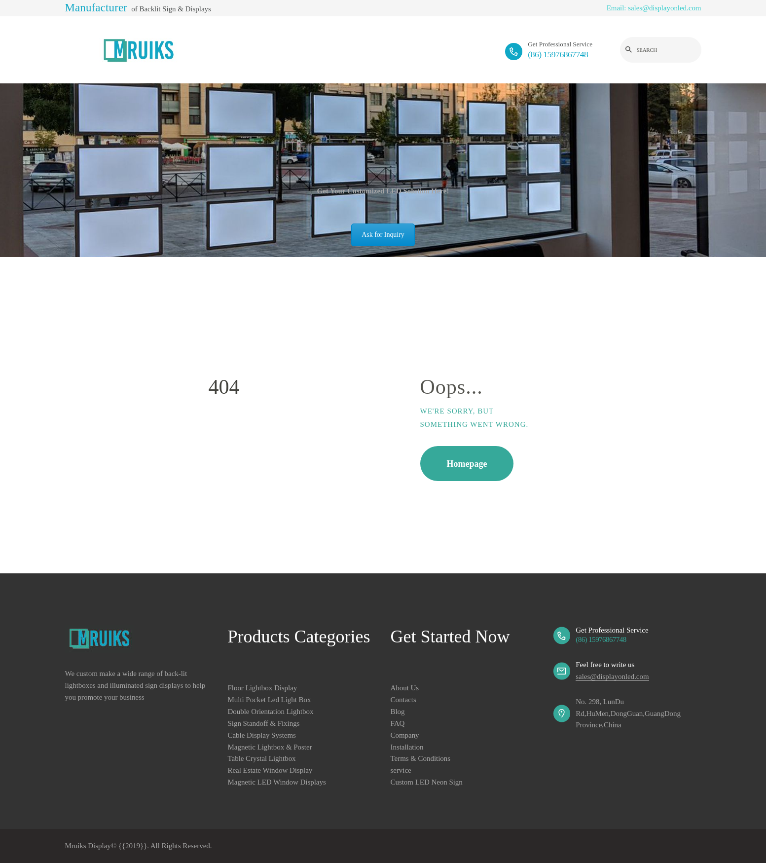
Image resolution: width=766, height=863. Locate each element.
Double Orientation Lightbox (271, 711)
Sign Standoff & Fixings (264, 723)
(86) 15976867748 (601, 639)
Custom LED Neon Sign (427, 782)
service (401, 770)
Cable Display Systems (262, 735)
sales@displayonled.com (612, 676)
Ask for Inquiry (383, 234)
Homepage (467, 464)
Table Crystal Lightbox (262, 758)
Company (405, 735)
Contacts (403, 700)
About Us (405, 688)
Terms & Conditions (421, 758)
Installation (407, 747)
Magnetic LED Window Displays (277, 782)
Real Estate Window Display (270, 770)
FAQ (398, 723)
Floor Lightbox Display (262, 688)
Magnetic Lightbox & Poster (270, 747)
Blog (398, 711)
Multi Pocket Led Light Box (269, 700)
